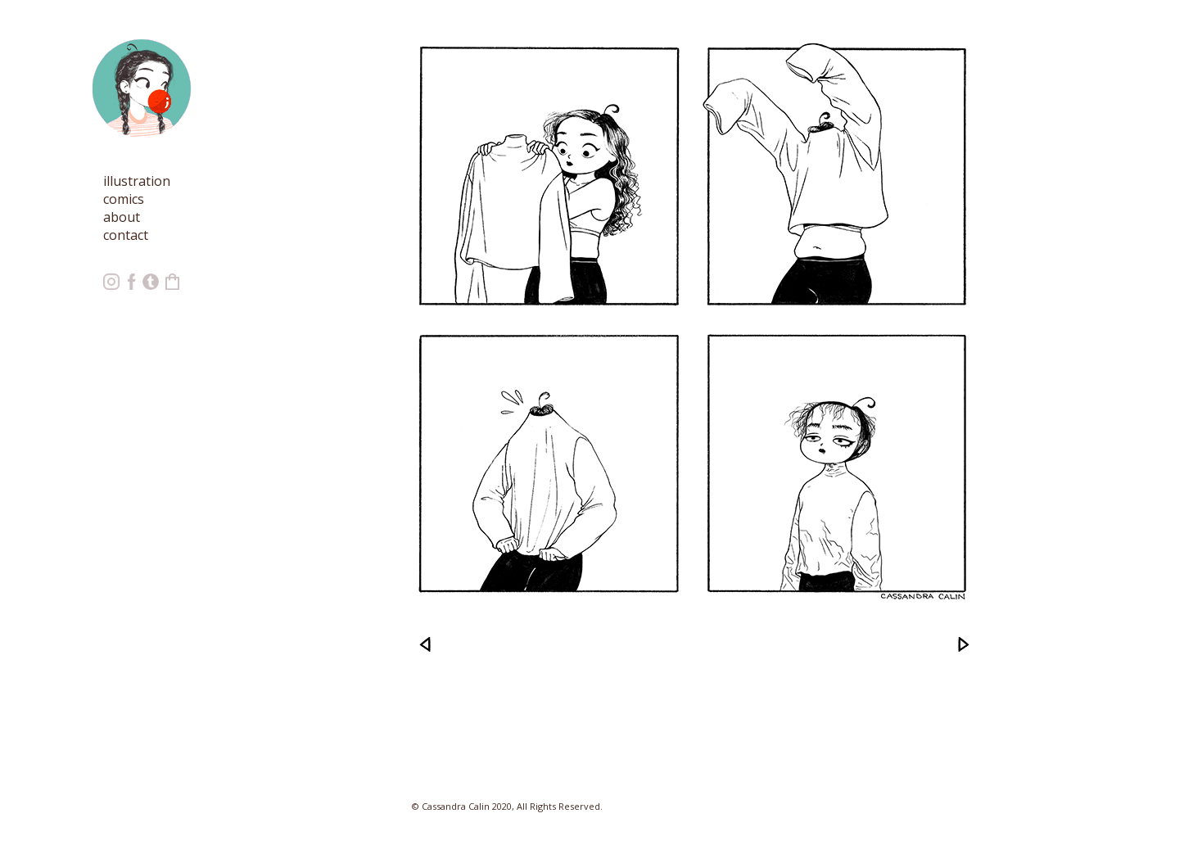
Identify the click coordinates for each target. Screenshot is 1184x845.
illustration (136, 181)
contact (125, 235)
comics (123, 199)
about (121, 217)
